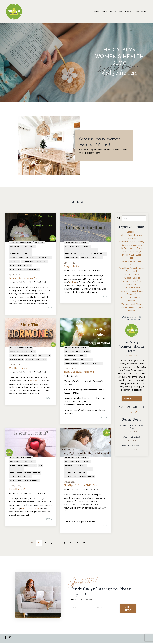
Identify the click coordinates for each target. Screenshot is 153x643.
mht (95, 250)
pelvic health (44, 257)
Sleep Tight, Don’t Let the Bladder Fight (84, 486)
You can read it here (30, 510)
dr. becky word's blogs (131, 248)
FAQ (137, 12)
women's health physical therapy (24, 269)
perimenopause (71, 257)
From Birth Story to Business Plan (26, 278)
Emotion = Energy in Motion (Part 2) (82, 372)
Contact (128, 12)
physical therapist (131, 278)
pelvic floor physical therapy (23, 257)
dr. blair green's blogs (20, 250)
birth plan (39, 242)
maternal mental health (20, 253)
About (104, 12)
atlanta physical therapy (21, 242)
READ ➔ (49, 308)
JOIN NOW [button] (128, 610)
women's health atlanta (20, 265)
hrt (89, 250)
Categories (131, 232)
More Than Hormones (20, 369)
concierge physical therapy (22, 246)
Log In (144, 12)
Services (113, 12)
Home (96, 12)
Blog (121, 12)
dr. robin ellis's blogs (131, 255)
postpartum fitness (131, 287)
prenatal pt (131, 294)
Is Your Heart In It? (18, 490)
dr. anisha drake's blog (75, 466)
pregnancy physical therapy (34, 261)
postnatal (14, 261)
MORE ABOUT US (131, 398)
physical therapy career (131, 281)
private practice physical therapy (25, 474)
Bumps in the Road (73, 266)
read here (73, 283)
